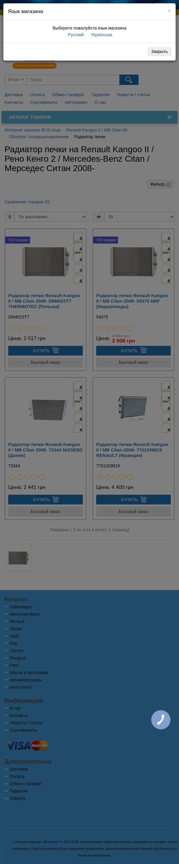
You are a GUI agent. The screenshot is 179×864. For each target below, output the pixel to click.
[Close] (169, 10)
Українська (101, 34)
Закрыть (159, 51)
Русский (75, 34)
